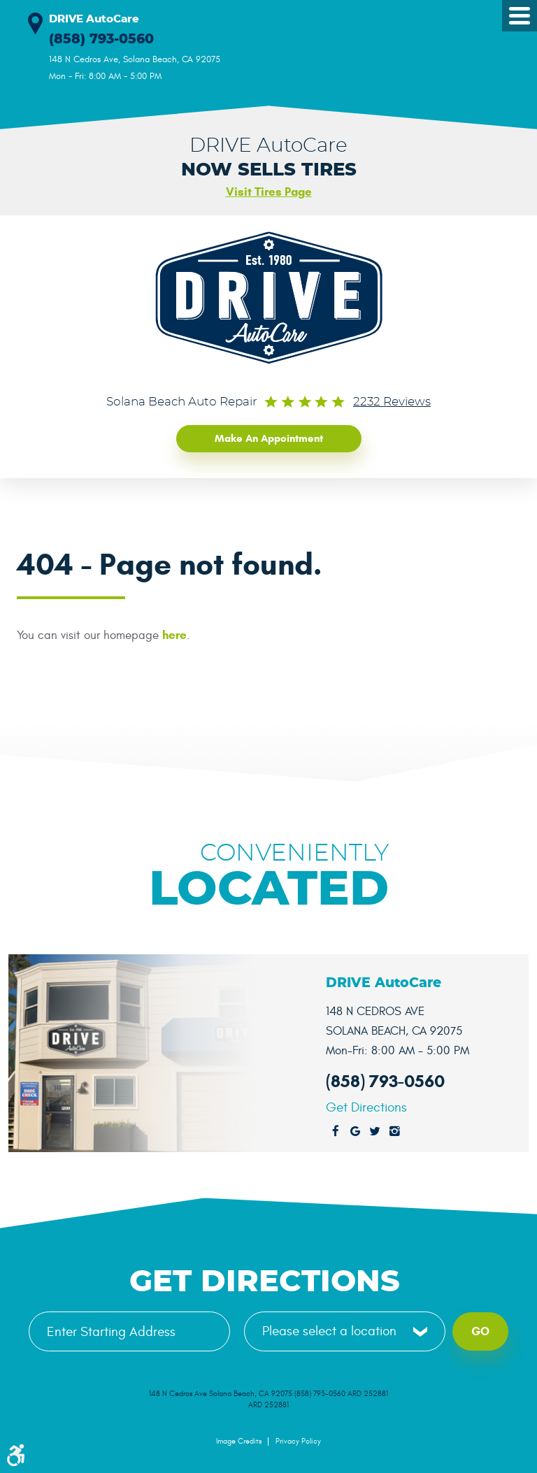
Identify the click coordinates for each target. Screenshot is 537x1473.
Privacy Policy (298, 1440)
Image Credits (239, 1440)
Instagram (394, 1130)
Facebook (335, 1130)
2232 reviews (392, 402)
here (174, 634)
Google (355, 1130)
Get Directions (366, 1106)
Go (480, 1330)
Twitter (374, 1130)
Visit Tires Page (269, 192)
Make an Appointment (269, 437)
